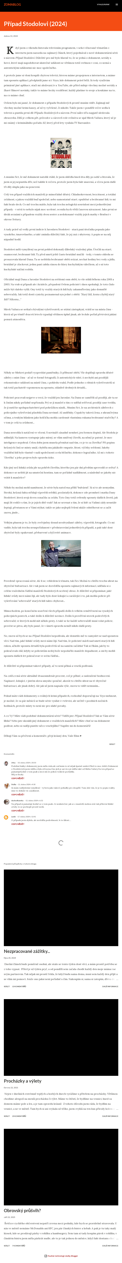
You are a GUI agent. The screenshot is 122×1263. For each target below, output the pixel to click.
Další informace (110, 986)
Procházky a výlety (22, 1081)
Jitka (13, 763)
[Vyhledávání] (103, 4)
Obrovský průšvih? (22, 1210)
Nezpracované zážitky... (27, 951)
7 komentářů (18, 1246)
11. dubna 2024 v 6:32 (34, 800)
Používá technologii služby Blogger (61, 1256)
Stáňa (13, 784)
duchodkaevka (17, 800)
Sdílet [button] (112, 744)
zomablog (12, 4)
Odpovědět (17, 778)
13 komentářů (19, 986)
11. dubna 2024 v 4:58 (26, 784)
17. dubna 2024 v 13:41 (27, 817)
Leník (13, 817)
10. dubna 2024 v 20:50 (27, 763)
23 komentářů (19, 1116)
